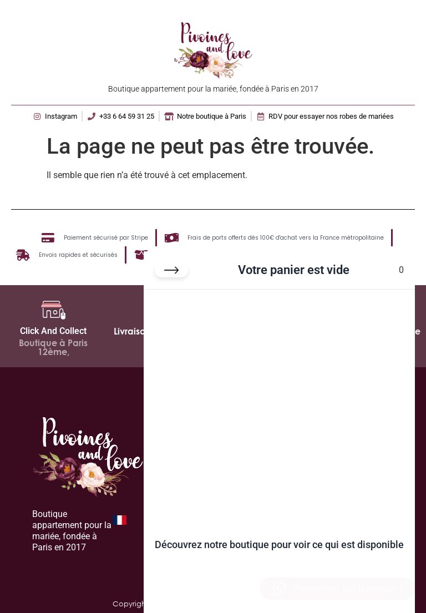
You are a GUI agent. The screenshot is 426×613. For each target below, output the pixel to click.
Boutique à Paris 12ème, (53, 347)
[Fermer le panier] (171, 270)
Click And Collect (53, 331)
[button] (337, 588)
